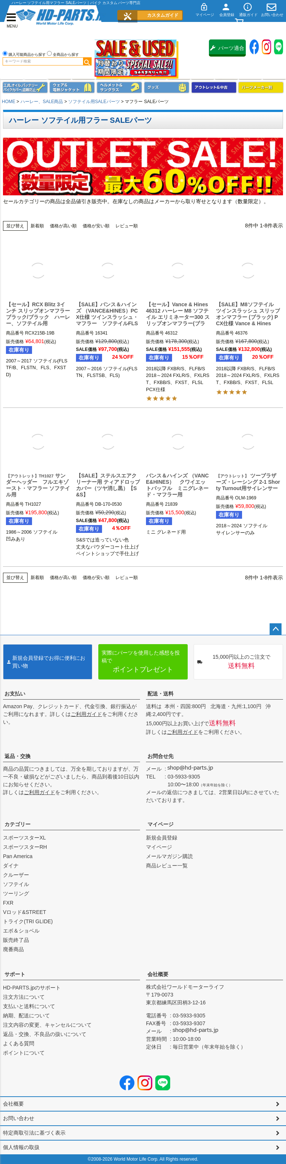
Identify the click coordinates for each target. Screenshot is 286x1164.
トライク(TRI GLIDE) (28, 921)
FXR (8, 903)
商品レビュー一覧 (167, 866)
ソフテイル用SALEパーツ (94, 101)
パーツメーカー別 (261, 87)
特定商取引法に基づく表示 (34, 1133)
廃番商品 (13, 949)
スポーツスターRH (25, 847)
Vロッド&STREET (24, 912)
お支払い (14, 694)
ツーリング (16, 893)
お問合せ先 (160, 756)
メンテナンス (25, 87)
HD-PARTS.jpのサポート (32, 988)
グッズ (166, 87)
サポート (14, 974)
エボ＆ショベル (21, 931)
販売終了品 (16, 940)
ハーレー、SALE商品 (41, 101)
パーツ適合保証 (227, 51)
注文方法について (24, 997)
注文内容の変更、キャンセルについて (47, 1025)
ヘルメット (119, 87)
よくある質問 (18, 1043)
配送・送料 (160, 694)
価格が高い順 (63, 225)
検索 (87, 61)
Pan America (17, 856)
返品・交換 (17, 756)
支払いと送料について (29, 1006)
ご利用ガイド (86, 714)
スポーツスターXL (24, 838)
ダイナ (11, 866)
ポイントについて (24, 1053)
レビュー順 (126, 225)
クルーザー (16, 875)
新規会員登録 (161, 838)
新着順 (37, 225)
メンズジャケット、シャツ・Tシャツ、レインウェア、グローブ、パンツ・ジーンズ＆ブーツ (72, 87)
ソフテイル (16, 884)
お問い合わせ (18, 1118)
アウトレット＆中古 (214, 87)
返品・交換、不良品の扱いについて (44, 1034)
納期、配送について (26, 1015)
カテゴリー (17, 824)
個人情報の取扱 (21, 1147)
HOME (8, 101)
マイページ (160, 824)
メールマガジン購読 (169, 856)
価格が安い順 (96, 225)
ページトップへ (276, 629)
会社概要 (157, 974)
